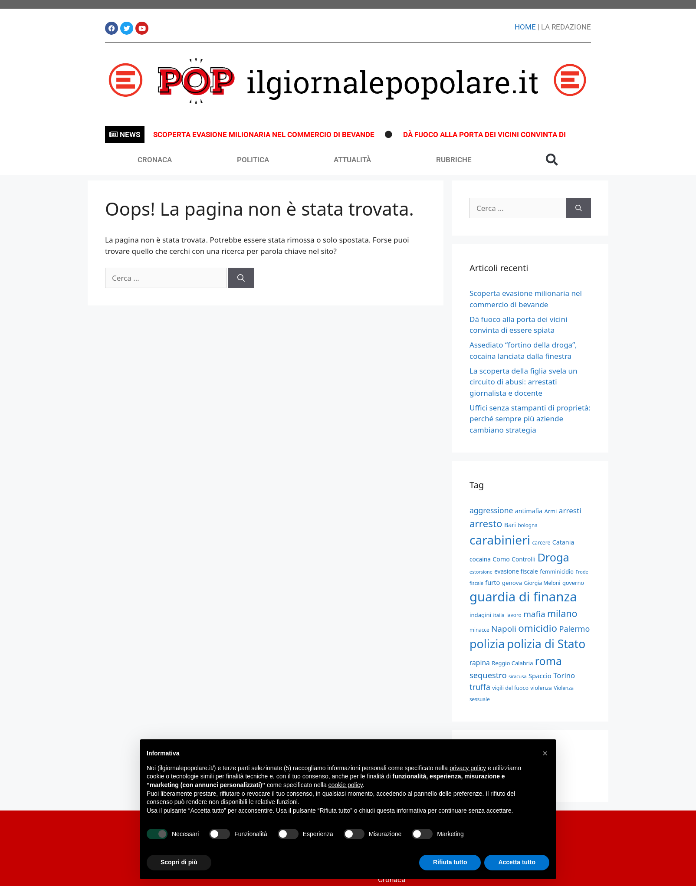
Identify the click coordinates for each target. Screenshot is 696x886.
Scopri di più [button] (179, 862)
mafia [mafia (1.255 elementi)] (534, 614)
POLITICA (253, 159)
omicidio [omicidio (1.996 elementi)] (537, 628)
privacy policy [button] (468, 768)
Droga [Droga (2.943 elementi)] (553, 557)
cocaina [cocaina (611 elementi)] (480, 559)
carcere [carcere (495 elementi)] (541, 542)
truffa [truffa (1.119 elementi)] (479, 687)
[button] (552, 160)
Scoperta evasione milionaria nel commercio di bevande (263, 134)
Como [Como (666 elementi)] (501, 559)
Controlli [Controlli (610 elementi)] (523, 559)
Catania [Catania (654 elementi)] (563, 542)
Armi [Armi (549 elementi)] (551, 511)
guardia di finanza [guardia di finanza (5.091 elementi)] (523, 596)
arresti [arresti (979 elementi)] (570, 510)
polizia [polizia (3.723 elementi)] (487, 644)
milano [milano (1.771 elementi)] (562, 613)
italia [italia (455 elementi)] (499, 615)
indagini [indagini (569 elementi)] (480, 615)
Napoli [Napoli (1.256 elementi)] (503, 628)
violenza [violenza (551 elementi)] (541, 688)
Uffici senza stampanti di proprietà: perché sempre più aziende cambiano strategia (530, 419)
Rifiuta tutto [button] (450, 862)
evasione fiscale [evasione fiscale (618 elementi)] (516, 571)
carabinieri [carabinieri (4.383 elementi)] (499, 540)
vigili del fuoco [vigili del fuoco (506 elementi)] (510, 688)
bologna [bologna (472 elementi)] (527, 525)
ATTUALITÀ (352, 159)
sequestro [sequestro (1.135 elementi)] (488, 674)
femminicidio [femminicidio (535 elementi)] (557, 571)
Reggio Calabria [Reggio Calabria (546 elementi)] (512, 663)
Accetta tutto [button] (516, 862)
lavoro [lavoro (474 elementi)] (514, 614)
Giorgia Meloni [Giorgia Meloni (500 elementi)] (542, 583)
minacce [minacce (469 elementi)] (479, 630)
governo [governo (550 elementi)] (573, 583)
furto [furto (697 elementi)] (492, 582)
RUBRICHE (454, 159)
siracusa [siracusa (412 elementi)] (517, 676)
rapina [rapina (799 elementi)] (479, 662)
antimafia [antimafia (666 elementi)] (528, 511)
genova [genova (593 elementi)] (512, 583)
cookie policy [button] (345, 784)
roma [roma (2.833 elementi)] (548, 660)
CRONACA (155, 159)
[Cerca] (241, 278)
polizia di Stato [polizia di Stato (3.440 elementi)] (546, 644)
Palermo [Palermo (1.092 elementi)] (574, 628)
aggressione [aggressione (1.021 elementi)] (491, 510)
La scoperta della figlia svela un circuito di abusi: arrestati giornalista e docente (523, 382)
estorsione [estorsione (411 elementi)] (480, 572)
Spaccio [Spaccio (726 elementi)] (540, 675)
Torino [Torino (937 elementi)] (564, 675)
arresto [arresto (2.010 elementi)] (485, 523)
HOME (525, 27)
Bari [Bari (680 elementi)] (510, 525)
